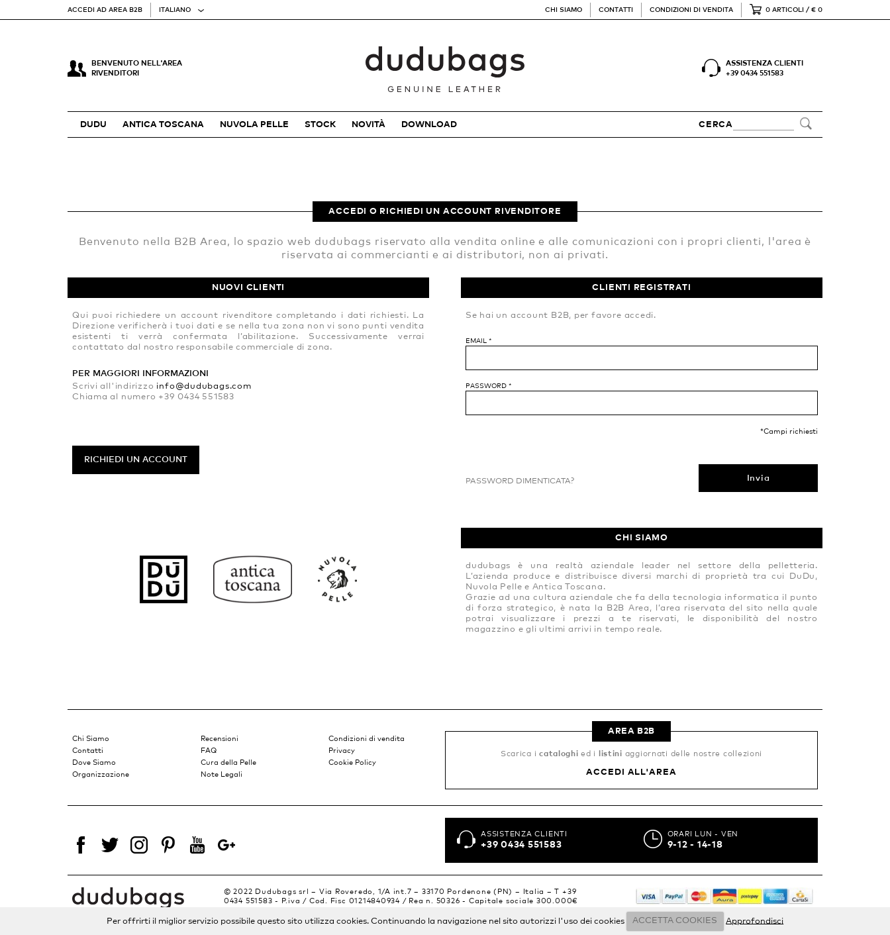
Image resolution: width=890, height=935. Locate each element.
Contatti (616, 10)
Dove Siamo (94, 762)
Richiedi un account (135, 460)
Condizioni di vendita (691, 10)
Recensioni (219, 738)
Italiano (175, 10)
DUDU (93, 125)
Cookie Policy (352, 762)
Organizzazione (100, 774)
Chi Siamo (563, 10)
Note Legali (221, 774)
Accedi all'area (631, 772)
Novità (368, 125)
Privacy (341, 750)
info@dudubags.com (203, 386)
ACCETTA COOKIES (674, 920)
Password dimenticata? (520, 481)
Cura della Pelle (228, 762)
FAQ (209, 750)
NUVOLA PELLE (254, 125)
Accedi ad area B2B (105, 10)
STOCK (320, 125)
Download (429, 125)
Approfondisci (754, 920)
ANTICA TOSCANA (163, 125)
